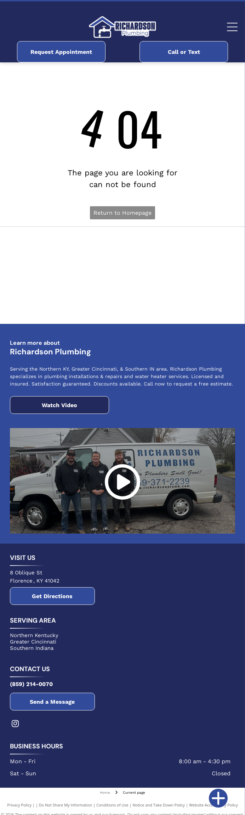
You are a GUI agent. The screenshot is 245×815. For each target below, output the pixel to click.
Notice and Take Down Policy (159, 805)
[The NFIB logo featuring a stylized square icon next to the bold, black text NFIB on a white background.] (67, 305)
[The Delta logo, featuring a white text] (67, 275)
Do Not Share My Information (65, 805)
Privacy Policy (19, 805)
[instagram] (15, 724)
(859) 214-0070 (31, 684)
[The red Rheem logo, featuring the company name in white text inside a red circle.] (179, 245)
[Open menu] (232, 27)
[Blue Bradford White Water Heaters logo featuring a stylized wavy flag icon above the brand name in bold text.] (67, 245)
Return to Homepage (122, 212)
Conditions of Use (112, 805)
